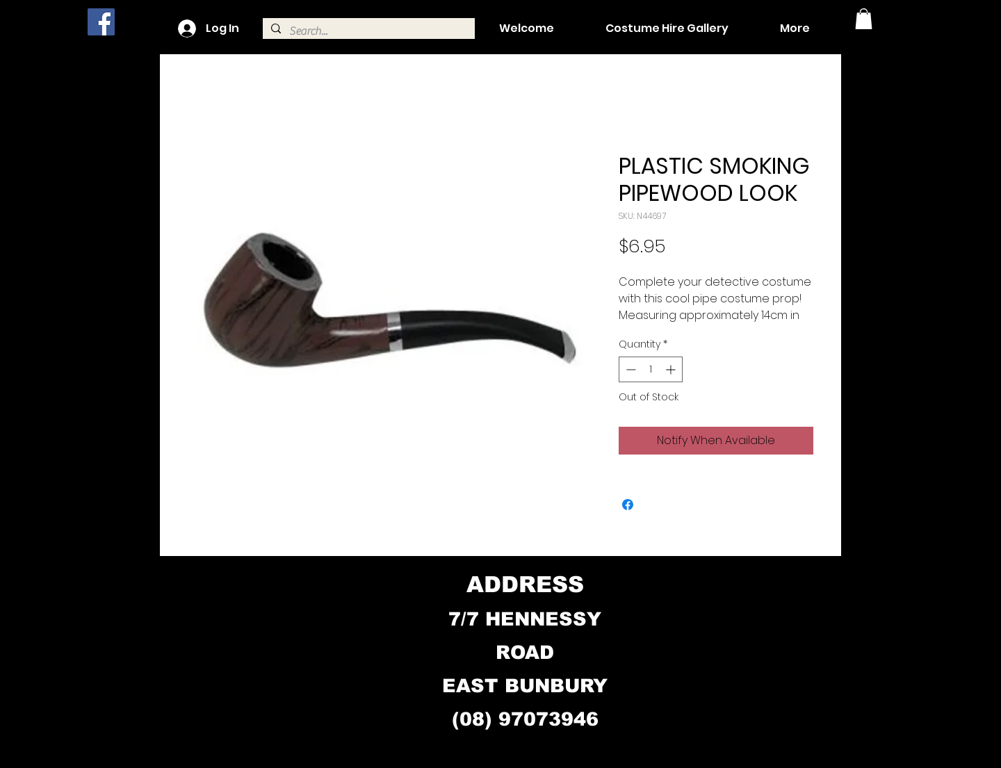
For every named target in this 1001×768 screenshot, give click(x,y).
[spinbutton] (650, 369)
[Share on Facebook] (627, 504)
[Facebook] (101, 21)
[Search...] (367, 31)
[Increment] (672, 369)
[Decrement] (629, 369)
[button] (863, 18)
